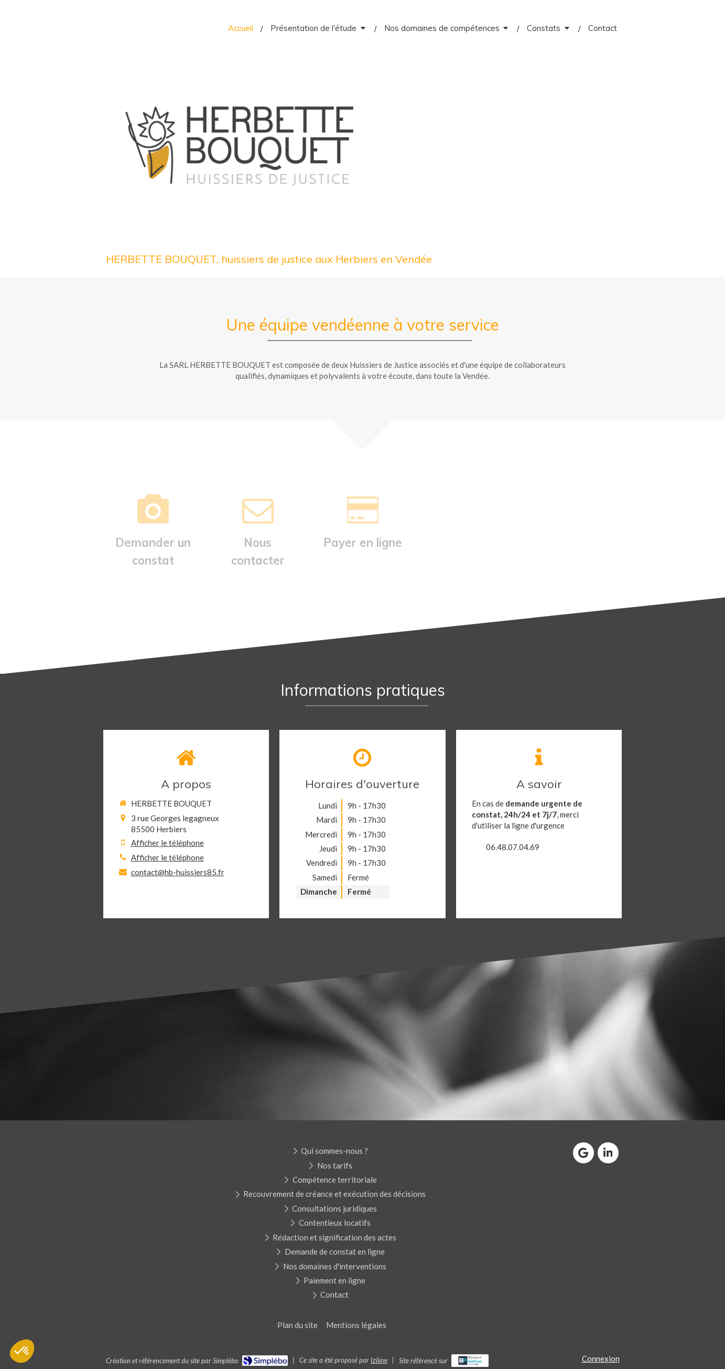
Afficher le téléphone (167, 842)
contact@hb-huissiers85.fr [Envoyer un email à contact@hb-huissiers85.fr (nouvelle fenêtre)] (177, 872)
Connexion (601, 1358)
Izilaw (379, 1360)
